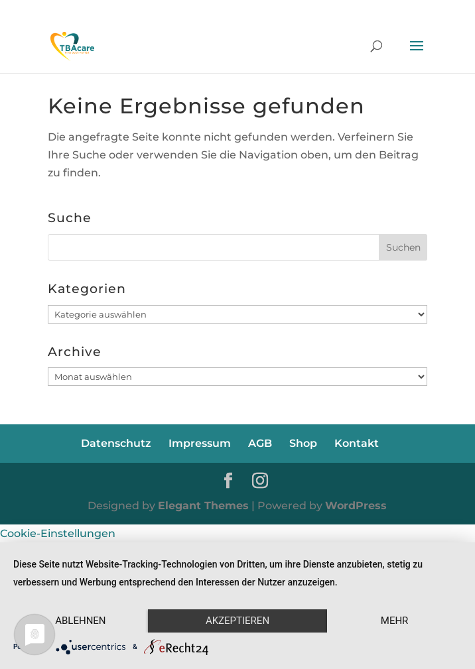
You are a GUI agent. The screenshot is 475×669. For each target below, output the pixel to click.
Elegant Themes (203, 505)
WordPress (356, 505)
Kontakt (356, 443)
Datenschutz (116, 443)
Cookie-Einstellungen (57, 533)
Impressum (200, 443)
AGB (260, 443)
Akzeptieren (237, 621)
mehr (395, 621)
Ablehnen (80, 621)
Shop (303, 443)
